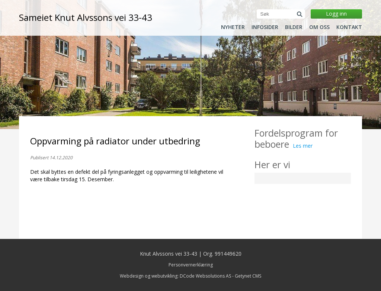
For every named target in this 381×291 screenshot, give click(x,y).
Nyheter (233, 27)
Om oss (319, 27)
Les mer (303, 145)
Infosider (265, 27)
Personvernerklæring (191, 265)
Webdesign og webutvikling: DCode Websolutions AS (175, 276)
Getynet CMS (248, 276)
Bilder (293, 27)
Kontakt (349, 27)
